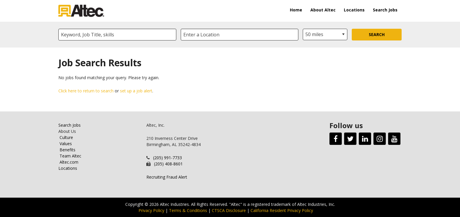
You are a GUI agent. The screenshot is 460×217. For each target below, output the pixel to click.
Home (296, 10)
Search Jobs (385, 10)
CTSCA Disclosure (229, 210)
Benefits (67, 149)
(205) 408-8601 (168, 164)
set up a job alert (136, 91)
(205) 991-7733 (167, 157)
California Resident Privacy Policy (282, 210)
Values (66, 143)
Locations (354, 10)
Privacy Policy (151, 210)
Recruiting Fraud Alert (166, 177)
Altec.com (69, 162)
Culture (66, 137)
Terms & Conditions (188, 210)
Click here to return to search (86, 91)
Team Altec (70, 156)
